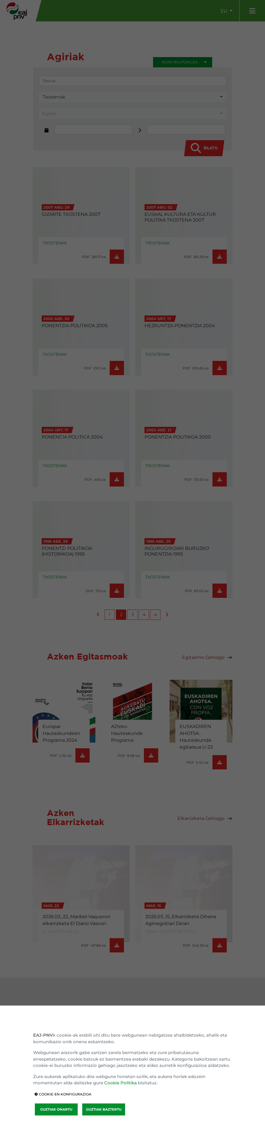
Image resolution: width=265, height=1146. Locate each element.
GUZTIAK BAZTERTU (103, 1109)
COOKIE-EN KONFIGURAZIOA (63, 1094)
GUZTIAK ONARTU (56, 1109)
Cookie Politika (120, 1082)
